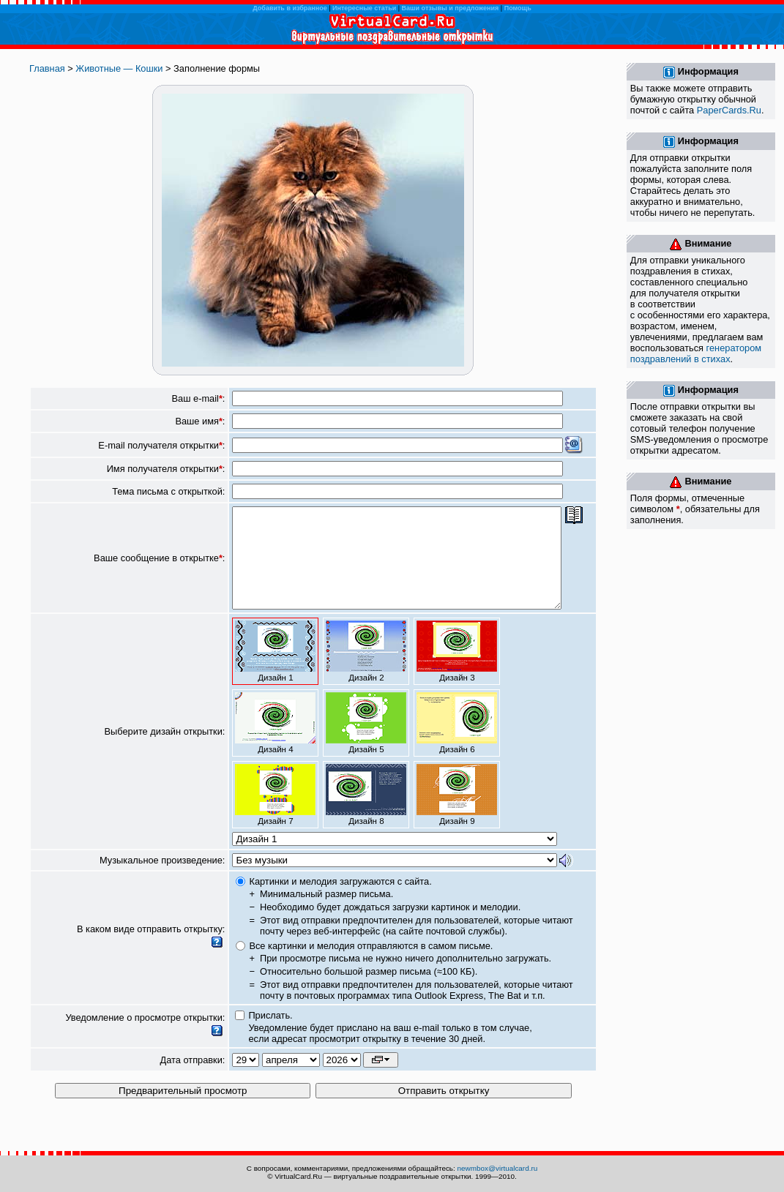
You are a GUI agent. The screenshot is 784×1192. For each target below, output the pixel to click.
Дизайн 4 (275, 742)
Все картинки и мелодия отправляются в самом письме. (371, 965)
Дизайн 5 (366, 742)
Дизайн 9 (457, 814)
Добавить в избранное (289, 8)
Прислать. (270, 1035)
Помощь (517, 8)
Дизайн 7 (275, 814)
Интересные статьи (364, 8)
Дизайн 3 (457, 671)
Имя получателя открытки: (166, 468)
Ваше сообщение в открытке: (159, 568)
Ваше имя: (200, 421)
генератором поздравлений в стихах (695, 353)
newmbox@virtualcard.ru (498, 1168)
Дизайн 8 (366, 814)
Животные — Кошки (119, 68)
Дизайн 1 (275, 671)
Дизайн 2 (366, 671)
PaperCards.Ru (729, 110)
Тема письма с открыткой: (168, 491)
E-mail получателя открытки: (161, 445)
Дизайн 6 (457, 742)
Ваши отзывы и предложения (450, 8)
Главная (47, 68)
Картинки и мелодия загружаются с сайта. (340, 901)
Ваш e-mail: (198, 398)
